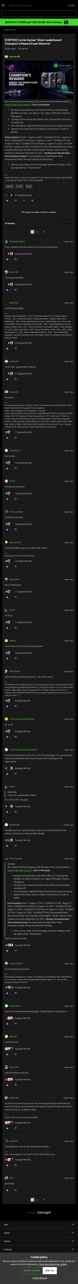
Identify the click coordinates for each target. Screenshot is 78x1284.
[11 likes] (18, 591)
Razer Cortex (10, 29)
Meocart (13, 1036)
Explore (39, 1232)
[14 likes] (18, 493)
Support (39, 1241)
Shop (39, 1224)
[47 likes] (18, 195)
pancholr (13, 1141)
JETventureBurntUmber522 (22, 719)
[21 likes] (18, 373)
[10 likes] (18, 652)
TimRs (12, 481)
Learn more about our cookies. (53, 1264)
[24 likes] (18, 253)
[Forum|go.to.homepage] (20, 5)
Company (39, 1249)
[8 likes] (18, 731)
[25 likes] (18, 284)
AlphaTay (13, 302)
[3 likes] (18, 1048)
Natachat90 (14, 671)
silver (28, 186)
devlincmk (14, 1067)
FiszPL (12, 610)
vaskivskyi (14, 361)
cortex (19, 186)
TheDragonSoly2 (17, 241)
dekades (13, 56)
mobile (9, 186)
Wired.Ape (14, 1097)
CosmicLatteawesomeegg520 (23, 749)
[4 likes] (18, 1018)
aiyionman (14, 579)
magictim (13, 391)
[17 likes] (18, 432)
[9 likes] (18, 700)
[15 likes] (18, 462)
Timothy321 (15, 450)
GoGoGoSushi (16, 858)
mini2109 (13, 272)
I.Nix (11, 1177)
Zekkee (12, 640)
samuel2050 (15, 542)
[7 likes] (18, 806)
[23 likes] (18, 343)
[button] (3, 6)
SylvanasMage (16, 511)
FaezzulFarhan (16, 963)
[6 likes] (18, 945)
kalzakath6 (14, 824)
